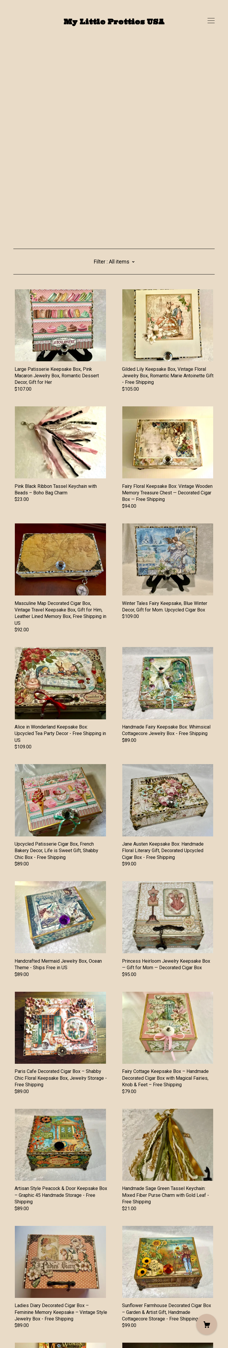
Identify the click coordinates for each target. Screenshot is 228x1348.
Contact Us (24, 1308)
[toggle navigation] (211, 21)
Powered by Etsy (31, 1331)
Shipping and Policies (35, 1315)
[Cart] (206, 1324)
